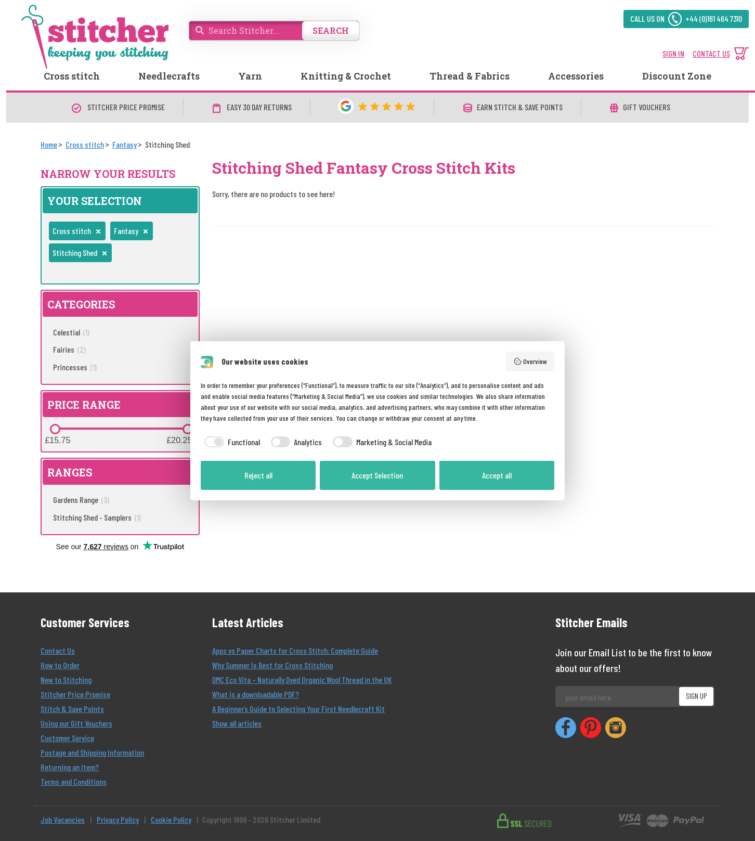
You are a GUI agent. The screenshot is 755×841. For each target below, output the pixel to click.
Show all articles (237, 723)
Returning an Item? (70, 767)
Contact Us (58, 650)
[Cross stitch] (85, 144)
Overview (530, 361)
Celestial (71, 332)
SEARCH (331, 30)
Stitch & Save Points (72, 709)
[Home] (49, 144)
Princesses (75, 367)
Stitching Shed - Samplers (97, 517)
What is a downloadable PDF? (255, 694)
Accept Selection (377, 475)
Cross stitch (72, 76)
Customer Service (67, 738)
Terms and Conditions (74, 781)
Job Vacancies (63, 819)
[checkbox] (230, 442)
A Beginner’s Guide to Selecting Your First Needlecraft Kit (298, 709)
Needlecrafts (169, 76)
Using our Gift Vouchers (76, 723)
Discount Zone (676, 76)
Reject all (258, 475)
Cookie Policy (171, 819)
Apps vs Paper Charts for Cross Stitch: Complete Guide (295, 650)
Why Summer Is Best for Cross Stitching (272, 665)
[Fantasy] (124, 144)
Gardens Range (81, 499)
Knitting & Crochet (346, 76)
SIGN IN (673, 53)
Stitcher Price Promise (75, 694)
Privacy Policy (118, 819)
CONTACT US (711, 53)
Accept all (497, 475)
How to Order (60, 665)
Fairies (69, 349)
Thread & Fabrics (469, 76)
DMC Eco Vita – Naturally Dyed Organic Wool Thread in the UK (302, 679)
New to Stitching (66, 679)
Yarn (250, 76)
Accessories (576, 76)
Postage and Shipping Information (92, 752)
